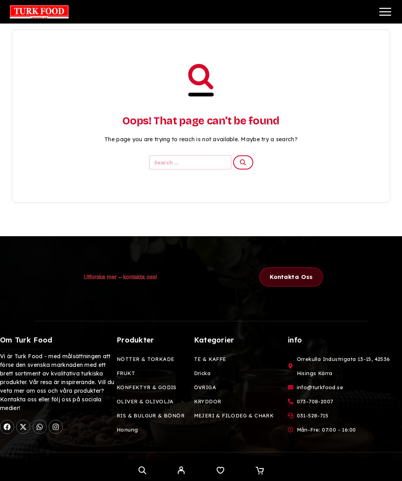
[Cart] (260, 471)
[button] (291, 277)
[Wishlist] (220, 471)
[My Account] (181, 471)
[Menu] (385, 12)
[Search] (142, 470)
